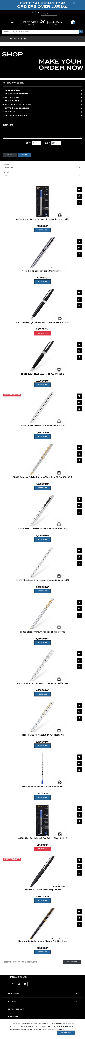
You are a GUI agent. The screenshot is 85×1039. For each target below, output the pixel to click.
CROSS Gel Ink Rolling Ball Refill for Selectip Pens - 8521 (42, 219)
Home (13, 38)
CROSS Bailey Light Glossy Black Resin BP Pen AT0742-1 (42, 322)
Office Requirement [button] (15, 94)
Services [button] (9, 111)
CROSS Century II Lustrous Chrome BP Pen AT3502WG (42, 683)
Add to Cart (42, 230)
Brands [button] (8, 125)
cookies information (29, 1029)
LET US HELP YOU (16, 1009)
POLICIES (12, 1001)
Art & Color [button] (11, 97)
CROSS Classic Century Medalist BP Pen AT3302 (42, 632)
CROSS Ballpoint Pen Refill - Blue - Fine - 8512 (42, 787)
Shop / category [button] (13, 83)
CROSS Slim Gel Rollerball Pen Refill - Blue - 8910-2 (42, 838)
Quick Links (13, 993)
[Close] (74, 3)
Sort (6, 164)
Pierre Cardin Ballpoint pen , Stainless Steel (42, 271)
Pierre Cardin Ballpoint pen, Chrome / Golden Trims (42, 941)
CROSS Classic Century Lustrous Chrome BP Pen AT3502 (42, 580)
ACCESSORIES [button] (11, 90)
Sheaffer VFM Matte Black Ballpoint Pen (42, 890)
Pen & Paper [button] (11, 101)
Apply (24, 154)
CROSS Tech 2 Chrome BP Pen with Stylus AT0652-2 (42, 529)
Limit (6, 172)
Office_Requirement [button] (16, 115)
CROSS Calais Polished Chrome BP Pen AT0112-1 (42, 426)
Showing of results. (20, 962)
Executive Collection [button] (17, 104)
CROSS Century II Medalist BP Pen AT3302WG (42, 735)
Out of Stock (42, 333)
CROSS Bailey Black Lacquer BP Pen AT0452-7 (42, 374)
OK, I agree (66, 1032)
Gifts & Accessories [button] (16, 108)
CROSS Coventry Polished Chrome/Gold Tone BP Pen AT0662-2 (42, 477)
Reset (10, 154)
